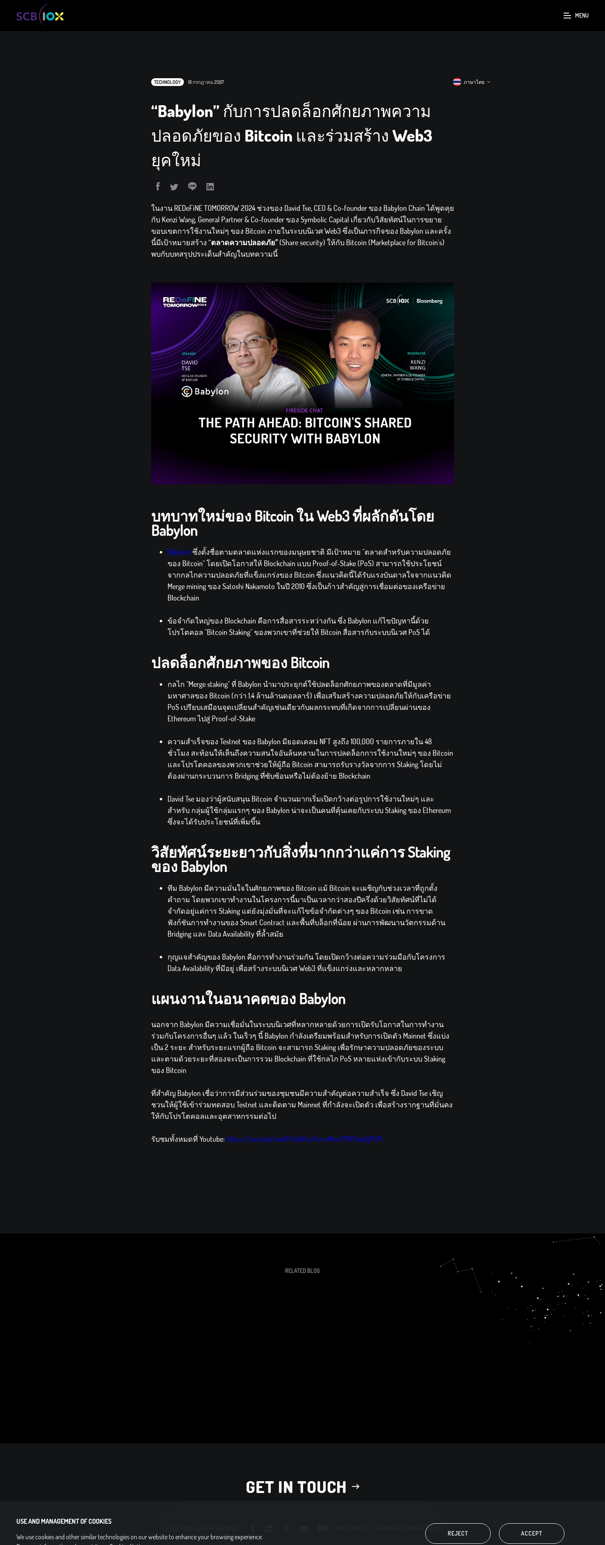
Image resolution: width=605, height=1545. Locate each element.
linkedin (269, 1528)
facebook (253, 1529)
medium (323, 1528)
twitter (286, 1528)
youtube (304, 1528)
